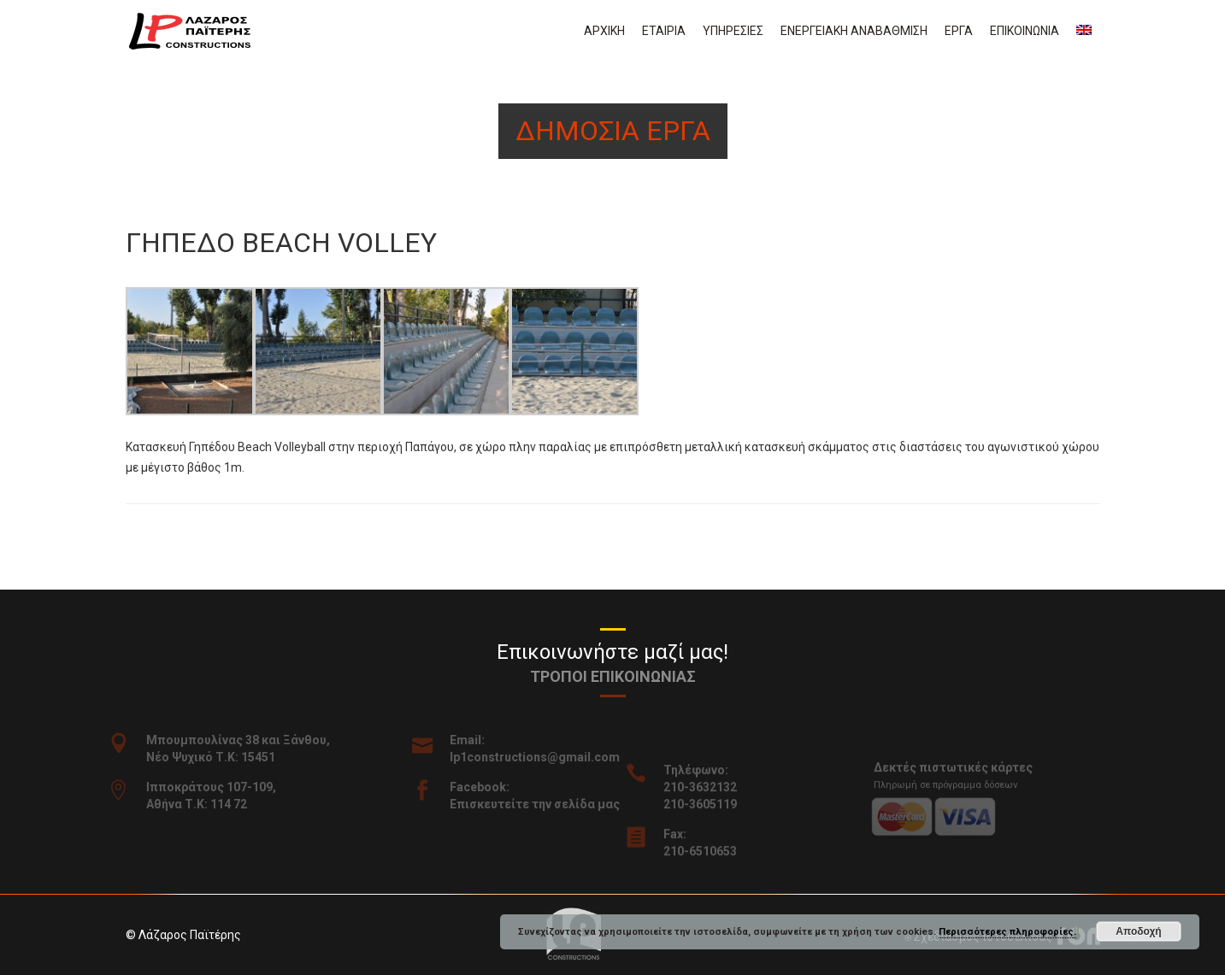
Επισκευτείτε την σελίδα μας (544, 804)
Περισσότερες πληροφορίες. (1007, 931)
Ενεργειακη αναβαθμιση (854, 31)
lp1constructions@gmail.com (544, 757)
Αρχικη (604, 31)
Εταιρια (664, 31)
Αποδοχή (1138, 931)
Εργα (959, 31)
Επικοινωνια (1024, 31)
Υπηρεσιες (733, 31)
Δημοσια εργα (612, 131)
